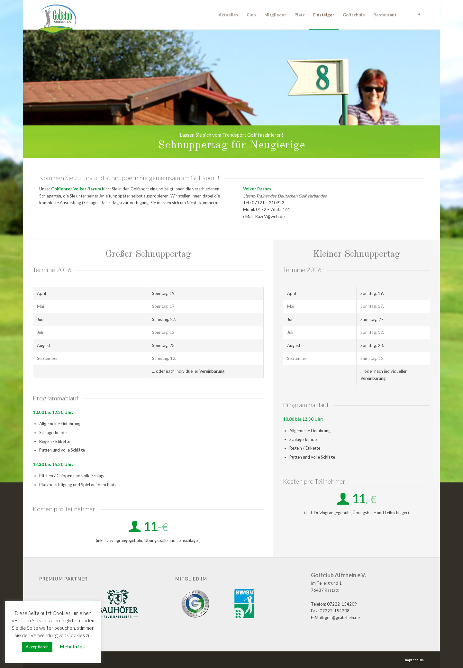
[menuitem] (228, 14)
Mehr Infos (72, 646)
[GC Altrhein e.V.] (57, 19)
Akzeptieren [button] (37, 646)
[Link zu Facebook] (419, 14)
